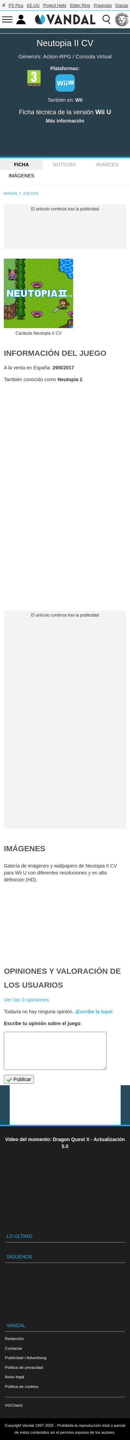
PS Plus (16, 5)
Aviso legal (14, 1376)
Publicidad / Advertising (25, 1357)
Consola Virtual (94, 56)
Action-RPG (57, 56)
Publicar (19, 1079)
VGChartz (14, 1405)
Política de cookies (21, 1386)
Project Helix (54, 5)
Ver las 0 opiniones (26, 1000)
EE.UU (33, 5)
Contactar (13, 1348)
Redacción (14, 1338)
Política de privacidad (24, 1367)
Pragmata (103, 5)
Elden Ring (80, 5)
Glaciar (121, 5)
